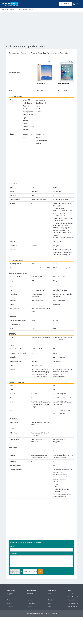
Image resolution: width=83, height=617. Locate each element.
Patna (49, 594)
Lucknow (30, 597)
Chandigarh (50, 600)
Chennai (9, 603)
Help (69, 597)
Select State (65, 4)
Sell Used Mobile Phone (9, 10)
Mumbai (9, 597)
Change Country (72, 606)
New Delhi (30, 594)
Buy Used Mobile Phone (25, 10)
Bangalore (10, 594)
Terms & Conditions (73, 603)
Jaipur (29, 606)
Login (77, 4)
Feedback (75, 597)
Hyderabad (10, 606)
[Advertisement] (41, 28)
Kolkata (29, 600)
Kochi (49, 603)
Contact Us (71, 600)
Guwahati (50, 606)
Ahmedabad (31, 603)
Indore (49, 597)
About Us (70, 594)
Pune (8, 600)
